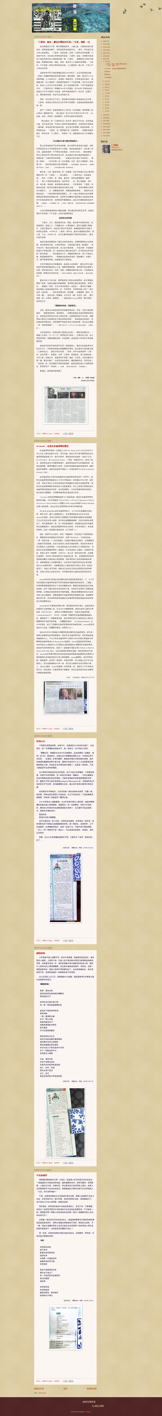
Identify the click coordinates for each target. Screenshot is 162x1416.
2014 (105, 129)
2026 (105, 41)
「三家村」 (52, 175)
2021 (105, 56)
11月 (106, 81)
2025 (105, 44)
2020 (105, 59)
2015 (105, 127)
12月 (106, 61)
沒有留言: (57, 433)
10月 (106, 84)
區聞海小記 (47, 9)
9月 (106, 87)
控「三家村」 (85, 184)
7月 (106, 93)
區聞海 (116, 145)
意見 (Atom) (42, 1393)
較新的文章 (39, 1389)
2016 (105, 124)
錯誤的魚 (40, 953)
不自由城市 (41, 1175)
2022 (105, 53)
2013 (105, 132)
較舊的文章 (92, 1389)
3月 (106, 105)
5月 (106, 99)
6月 (106, 96)
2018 (105, 118)
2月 (106, 108)
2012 (105, 135)
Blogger (88, 1412)
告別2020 (40, 741)
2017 (105, 121)
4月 (106, 102)
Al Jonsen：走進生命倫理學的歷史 (52, 446)
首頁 (65, 1389)
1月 (106, 111)
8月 (106, 90)
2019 (105, 115)
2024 (105, 47)
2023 (105, 50)
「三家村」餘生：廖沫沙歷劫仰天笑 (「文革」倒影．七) (63, 42)
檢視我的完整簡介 (117, 150)
